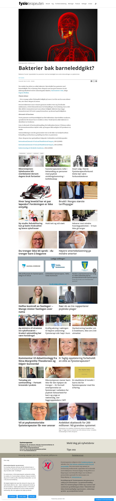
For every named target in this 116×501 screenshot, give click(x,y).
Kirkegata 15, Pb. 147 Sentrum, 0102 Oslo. (30, 444)
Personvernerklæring (47, 444)
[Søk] (95, 3)
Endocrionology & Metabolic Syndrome (31, 148)
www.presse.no (76, 477)
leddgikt (36, 153)
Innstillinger (12, 496)
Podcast (77, 4)
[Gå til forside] (31, 4)
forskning (22, 153)
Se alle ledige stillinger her (58, 284)
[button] (94, 270)
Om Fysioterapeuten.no (30, 450)
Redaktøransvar (77, 455)
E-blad (90, 4)
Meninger (71, 4)
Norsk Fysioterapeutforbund (31, 447)
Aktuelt (48, 4)
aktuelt (29, 153)
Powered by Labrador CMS (58, 498)
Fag (53, 4)
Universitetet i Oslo (57, 90)
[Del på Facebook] (91, 81)
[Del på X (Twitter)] (94, 81)
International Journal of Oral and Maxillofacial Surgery (36, 141)
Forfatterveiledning (60, 4)
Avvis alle (32, 496)
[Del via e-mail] (96, 81)
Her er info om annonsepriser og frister (36, 449)
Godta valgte (22, 496)
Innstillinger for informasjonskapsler (104, 499)
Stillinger (84, 4)
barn (41, 153)
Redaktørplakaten (87, 462)
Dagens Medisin (24, 93)
